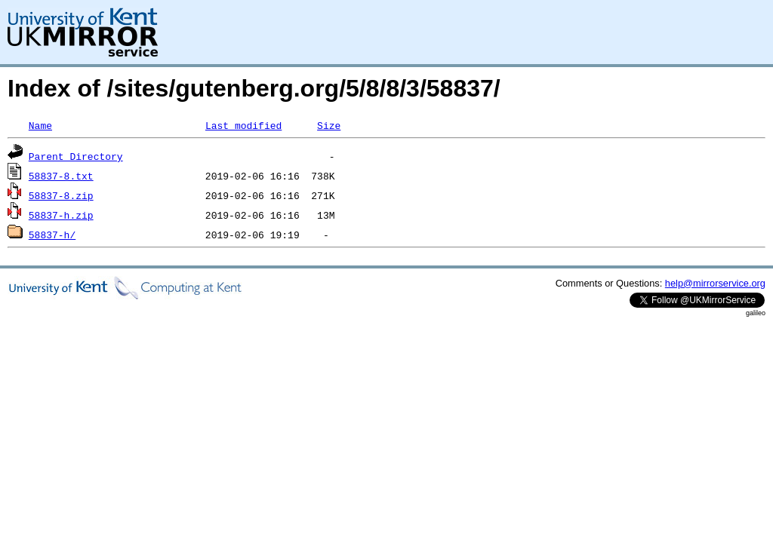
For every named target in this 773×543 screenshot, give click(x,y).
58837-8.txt (61, 176)
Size (328, 125)
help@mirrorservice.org (715, 283)
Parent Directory (76, 156)
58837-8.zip (61, 195)
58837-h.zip (61, 215)
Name (40, 125)
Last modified (243, 125)
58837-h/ (52, 234)
